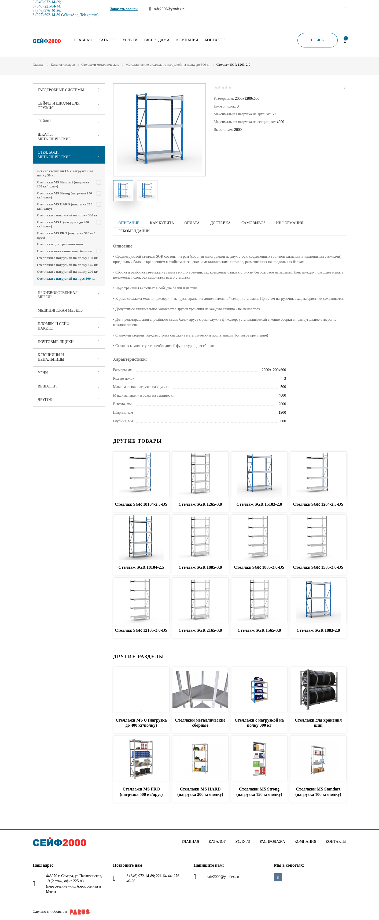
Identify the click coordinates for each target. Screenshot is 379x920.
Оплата (192, 223)
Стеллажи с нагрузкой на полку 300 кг (67, 215)
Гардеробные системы (61, 90)
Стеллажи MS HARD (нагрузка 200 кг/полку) (64, 206)
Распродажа (157, 40)
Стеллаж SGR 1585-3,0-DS (318, 567)
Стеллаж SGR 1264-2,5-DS (318, 504)
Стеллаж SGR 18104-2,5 (141, 567)
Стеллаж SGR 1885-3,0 (200, 567)
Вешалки (47, 386)
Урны (43, 373)
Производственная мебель (58, 295)
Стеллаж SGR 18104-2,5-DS (141, 504)
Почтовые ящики (56, 342)
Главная (83, 40)
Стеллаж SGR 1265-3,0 (200, 504)
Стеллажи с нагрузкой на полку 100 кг (67, 258)
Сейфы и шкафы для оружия (59, 105)
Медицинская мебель (60, 310)
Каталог (107, 40)
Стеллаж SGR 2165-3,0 (200, 630)
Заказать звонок (124, 9)
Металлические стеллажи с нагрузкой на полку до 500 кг (168, 64)
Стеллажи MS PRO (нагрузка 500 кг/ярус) (66, 235)
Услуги (130, 40)
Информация (289, 223)
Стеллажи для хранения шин (60, 244)
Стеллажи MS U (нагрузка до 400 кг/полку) (63, 224)
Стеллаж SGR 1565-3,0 (259, 630)
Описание (129, 223)
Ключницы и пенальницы (51, 357)
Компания (187, 40)
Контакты (215, 40)
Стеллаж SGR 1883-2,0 (318, 630)
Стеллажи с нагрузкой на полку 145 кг (67, 265)
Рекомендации (134, 231)
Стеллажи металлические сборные (64, 251)
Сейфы (44, 121)
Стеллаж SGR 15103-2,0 (259, 504)
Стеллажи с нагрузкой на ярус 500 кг (66, 278)
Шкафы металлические (54, 136)
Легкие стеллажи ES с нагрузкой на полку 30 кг (65, 173)
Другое (45, 400)
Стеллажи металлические (100, 64)
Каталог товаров (63, 64)
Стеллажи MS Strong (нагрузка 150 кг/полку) (64, 195)
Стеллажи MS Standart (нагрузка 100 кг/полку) (63, 184)
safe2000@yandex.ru (223, 877)
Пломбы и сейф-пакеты (54, 326)
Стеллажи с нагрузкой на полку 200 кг (67, 271)
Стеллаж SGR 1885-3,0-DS (259, 567)
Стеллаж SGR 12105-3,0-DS (141, 630)
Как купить (162, 223)
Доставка (220, 223)
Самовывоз (253, 223)
